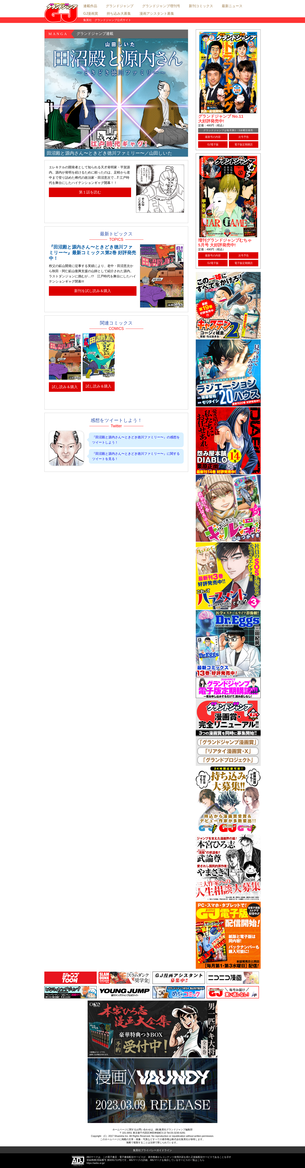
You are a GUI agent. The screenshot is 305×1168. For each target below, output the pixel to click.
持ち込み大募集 (119, 13)
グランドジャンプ (119, 6)
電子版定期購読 (243, 144)
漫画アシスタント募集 (157, 13)
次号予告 (243, 136)
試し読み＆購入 (65, 387)
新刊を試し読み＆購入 (92, 291)
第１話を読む (90, 192)
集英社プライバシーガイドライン (152, 1150)
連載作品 (90, 6)
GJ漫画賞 (90, 13)
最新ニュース (232, 6)
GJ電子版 (212, 144)
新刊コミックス (201, 6)
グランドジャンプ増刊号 (161, 6)
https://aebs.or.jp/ (96, 1163)
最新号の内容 (213, 136)
